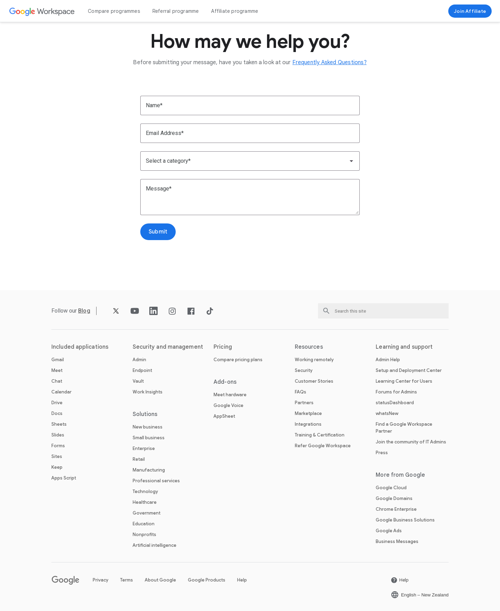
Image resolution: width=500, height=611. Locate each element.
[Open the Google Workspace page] (42, 11)
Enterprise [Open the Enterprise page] (144, 448)
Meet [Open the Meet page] (56, 370)
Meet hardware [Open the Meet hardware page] (230, 395)
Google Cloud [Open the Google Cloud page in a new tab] (391, 488)
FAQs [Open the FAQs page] (300, 392)
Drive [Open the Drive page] (56, 403)
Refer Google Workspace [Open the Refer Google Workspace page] (323, 446)
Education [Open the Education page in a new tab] (144, 524)
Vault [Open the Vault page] (138, 381)
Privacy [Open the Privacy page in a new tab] (100, 580)
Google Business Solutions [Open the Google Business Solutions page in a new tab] (405, 520)
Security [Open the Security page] (303, 370)
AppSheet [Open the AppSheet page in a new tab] (224, 416)
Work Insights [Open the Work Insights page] (147, 392)
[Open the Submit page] (158, 231)
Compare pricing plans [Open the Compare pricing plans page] (238, 360)
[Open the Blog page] (84, 310)
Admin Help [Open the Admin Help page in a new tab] (388, 360)
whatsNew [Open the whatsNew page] (387, 413)
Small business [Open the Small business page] (149, 438)
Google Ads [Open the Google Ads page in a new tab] (389, 531)
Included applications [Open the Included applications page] (79, 346)
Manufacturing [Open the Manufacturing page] (149, 470)
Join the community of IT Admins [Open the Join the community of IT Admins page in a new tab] (411, 442)
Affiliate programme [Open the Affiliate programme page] (234, 11)
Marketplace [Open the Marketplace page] (308, 413)
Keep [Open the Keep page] (56, 467)
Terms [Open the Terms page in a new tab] (126, 580)
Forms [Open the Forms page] (58, 446)
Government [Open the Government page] (146, 513)
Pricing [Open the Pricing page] (223, 346)
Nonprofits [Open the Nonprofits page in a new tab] (144, 534)
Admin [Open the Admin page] (139, 360)
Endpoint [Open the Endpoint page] (142, 370)
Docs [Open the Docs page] (56, 413)
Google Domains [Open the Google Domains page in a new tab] (394, 498)
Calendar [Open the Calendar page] (61, 392)
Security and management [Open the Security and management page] (168, 346)
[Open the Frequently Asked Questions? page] (329, 62)
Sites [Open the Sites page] (56, 456)
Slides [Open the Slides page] (57, 435)
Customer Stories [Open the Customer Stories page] (314, 381)
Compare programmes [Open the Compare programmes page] (114, 11)
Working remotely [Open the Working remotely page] (314, 360)
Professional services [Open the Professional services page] (156, 481)
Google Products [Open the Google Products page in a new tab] (206, 580)
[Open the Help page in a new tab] (400, 580)
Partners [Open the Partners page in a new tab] (304, 403)
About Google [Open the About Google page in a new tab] (160, 580)
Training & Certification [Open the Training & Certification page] (319, 435)
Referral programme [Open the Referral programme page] (175, 11)
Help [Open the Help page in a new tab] (242, 580)
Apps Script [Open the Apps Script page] (63, 478)
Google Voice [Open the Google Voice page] (228, 405)
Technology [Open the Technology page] (145, 491)
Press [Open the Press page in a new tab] (382, 453)
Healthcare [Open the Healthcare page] (145, 502)
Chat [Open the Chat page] (56, 381)
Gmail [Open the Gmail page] (57, 360)
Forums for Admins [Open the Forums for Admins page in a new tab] (396, 392)
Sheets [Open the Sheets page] (59, 424)
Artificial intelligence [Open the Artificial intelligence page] (154, 545)
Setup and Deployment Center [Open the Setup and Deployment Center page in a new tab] (409, 370)
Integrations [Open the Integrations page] (308, 424)
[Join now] (470, 11)
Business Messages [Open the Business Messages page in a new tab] (397, 541)
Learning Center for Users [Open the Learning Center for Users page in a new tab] (404, 381)
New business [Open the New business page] (147, 427)
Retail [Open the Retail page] (139, 459)
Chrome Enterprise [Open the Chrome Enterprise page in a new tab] (396, 509)
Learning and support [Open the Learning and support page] (404, 346)
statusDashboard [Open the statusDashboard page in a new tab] (395, 403)
